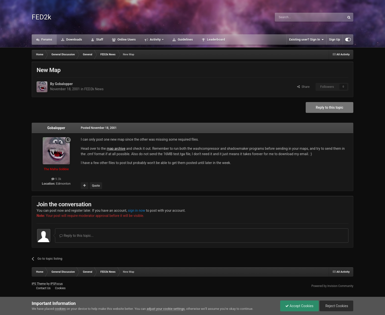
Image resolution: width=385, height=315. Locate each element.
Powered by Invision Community (332, 286)
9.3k (56, 179)
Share (303, 87)
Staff (99, 39)
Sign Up (334, 39)
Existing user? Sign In (306, 39)
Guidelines (185, 39)
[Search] (298, 17)
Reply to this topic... (76, 236)
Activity (155, 39)
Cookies (60, 288)
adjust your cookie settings (166, 309)
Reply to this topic (329, 107)
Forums (46, 39)
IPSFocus (56, 283)
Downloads (74, 39)
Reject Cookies (336, 306)
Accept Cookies (299, 306)
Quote (96, 185)
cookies (60, 309)
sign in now (136, 210)
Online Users (126, 39)
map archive (116, 148)
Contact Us (43, 288)
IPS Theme (39, 283)
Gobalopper (64, 84)
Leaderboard (215, 39)
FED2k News (93, 89)
